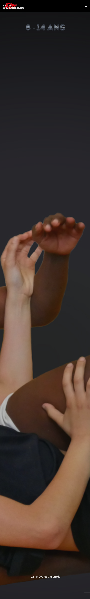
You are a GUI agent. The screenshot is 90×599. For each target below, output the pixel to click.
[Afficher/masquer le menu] (86, 6)
